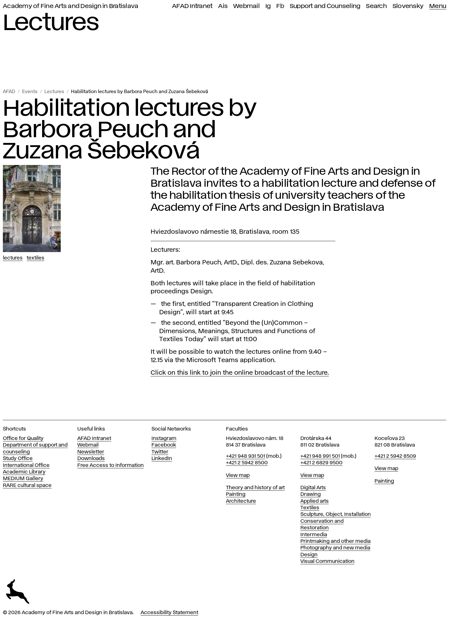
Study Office (18, 458)
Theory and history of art (255, 488)
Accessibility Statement (169, 612)
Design (309, 555)
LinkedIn (161, 458)
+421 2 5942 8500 (247, 463)
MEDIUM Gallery (23, 478)
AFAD (9, 92)
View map (238, 475)
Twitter (159, 452)
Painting (235, 494)
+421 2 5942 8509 (395, 456)
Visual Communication (327, 561)
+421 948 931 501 (245, 456)
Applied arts (314, 501)
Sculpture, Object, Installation (335, 514)
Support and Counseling (325, 6)
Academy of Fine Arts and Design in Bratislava (70, 6)
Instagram (163, 438)
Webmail (246, 6)
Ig (268, 6)
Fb (280, 6)
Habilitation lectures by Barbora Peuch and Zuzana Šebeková (139, 92)
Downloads (91, 458)
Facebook (163, 445)
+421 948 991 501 (320, 456)
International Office (26, 465)
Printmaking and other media (335, 541)
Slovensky (408, 6)
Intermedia (313, 534)
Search (376, 6)
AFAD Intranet (192, 6)
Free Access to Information (110, 465)
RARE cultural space (27, 485)
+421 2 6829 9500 (321, 463)
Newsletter (90, 452)
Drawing (310, 494)
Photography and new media (335, 548)
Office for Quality (23, 438)
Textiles (35, 258)
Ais (223, 6)
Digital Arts (313, 488)
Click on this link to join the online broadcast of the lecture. (240, 373)
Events (30, 92)
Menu (437, 6)
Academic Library (24, 472)
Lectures (54, 92)
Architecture (241, 501)
